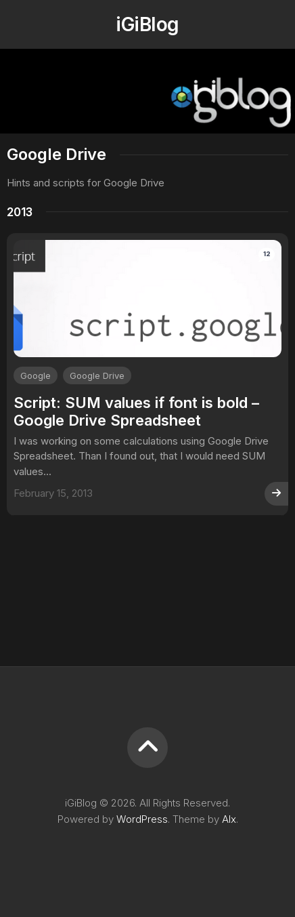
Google (35, 375)
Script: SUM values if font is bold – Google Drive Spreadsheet (136, 411)
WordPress (142, 819)
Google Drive (97, 375)
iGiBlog (147, 24)
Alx (229, 819)
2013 (19, 212)
